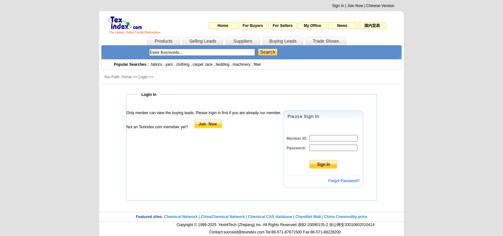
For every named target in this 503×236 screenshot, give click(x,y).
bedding (223, 64)
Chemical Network (181, 217)
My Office (312, 25)
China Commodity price (345, 217)
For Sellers (283, 25)
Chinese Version (380, 6)
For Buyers (253, 25)
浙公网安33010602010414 (351, 225)
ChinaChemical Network (223, 217)
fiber (257, 64)
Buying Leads (283, 41)
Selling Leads (202, 41)
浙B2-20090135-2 (313, 225)
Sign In (338, 6)
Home (222, 25)
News (342, 25)
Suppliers (243, 41)
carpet (198, 64)
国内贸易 (372, 25)
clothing (182, 64)
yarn (169, 64)
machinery (241, 64)
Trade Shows (326, 41)
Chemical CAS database (270, 217)
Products (163, 41)
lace (209, 64)
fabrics (156, 64)
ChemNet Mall (308, 217)
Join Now (355, 6)
